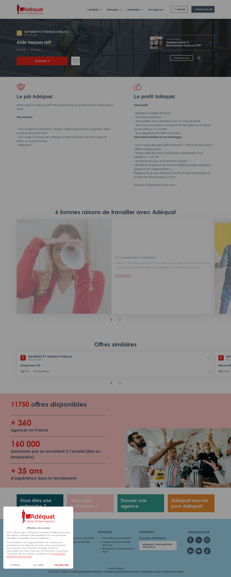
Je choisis (38, 565)
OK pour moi (62, 565)
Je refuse (15, 565)
